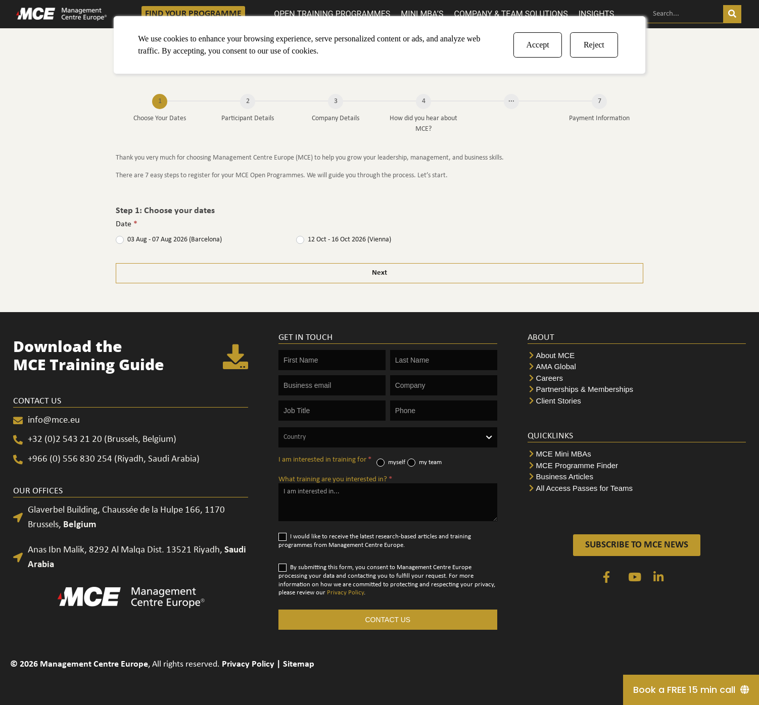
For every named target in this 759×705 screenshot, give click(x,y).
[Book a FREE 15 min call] (691, 690)
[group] (379, 115)
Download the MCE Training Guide (88, 355)
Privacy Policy (345, 592)
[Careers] (637, 378)
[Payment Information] (599, 101)
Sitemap (298, 664)
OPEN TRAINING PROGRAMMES (332, 14)
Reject (594, 44)
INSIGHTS (596, 14)
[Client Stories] (637, 401)
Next (379, 273)
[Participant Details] (247, 101)
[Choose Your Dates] (159, 101)
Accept (537, 44)
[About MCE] (637, 356)
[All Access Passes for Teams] (637, 488)
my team (424, 463)
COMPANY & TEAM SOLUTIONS (511, 14)
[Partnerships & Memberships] (637, 389)
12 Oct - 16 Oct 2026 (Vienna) (343, 240)
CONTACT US (387, 620)
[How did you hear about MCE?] (423, 101)
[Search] (732, 14)
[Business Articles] (637, 477)
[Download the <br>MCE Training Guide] (235, 357)
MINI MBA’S (422, 14)
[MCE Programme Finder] (637, 466)
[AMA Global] (637, 367)
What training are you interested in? (335, 479)
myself (390, 463)
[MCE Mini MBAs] (637, 454)
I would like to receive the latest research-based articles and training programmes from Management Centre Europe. (374, 540)
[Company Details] (335, 101)
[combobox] (387, 437)
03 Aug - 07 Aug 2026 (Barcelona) (169, 240)
